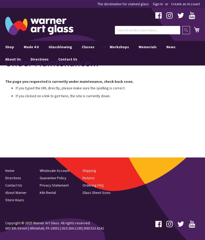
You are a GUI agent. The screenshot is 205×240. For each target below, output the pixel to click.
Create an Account (185, 4)
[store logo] (39, 26)
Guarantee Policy (53, 178)
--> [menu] (90, 53)
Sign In (158, 4)
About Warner (16, 192)
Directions (40, 59)
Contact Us (67, 59)
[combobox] (147, 30)
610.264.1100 (72, 228)
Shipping (89, 170)
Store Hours (14, 200)
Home (9, 170)
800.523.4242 (94, 228)
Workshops (119, 47)
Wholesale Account (54, 170)
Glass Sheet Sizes (97, 192)
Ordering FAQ (93, 185)
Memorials (148, 47)
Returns (89, 178)
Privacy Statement (54, 185)
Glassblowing (60, 47)
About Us (13, 59)
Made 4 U (31, 47)
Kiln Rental (48, 192)
